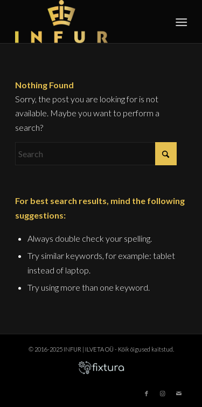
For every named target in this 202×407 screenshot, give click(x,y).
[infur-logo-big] (83, 21)
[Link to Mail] (179, 393)
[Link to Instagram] (163, 393)
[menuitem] (180, 22)
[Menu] (180, 22)
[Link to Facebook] (146, 393)
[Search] (96, 153)
